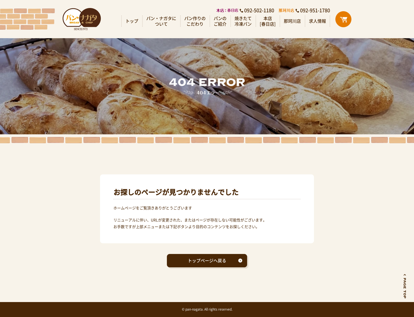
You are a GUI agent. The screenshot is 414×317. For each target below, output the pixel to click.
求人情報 (317, 21)
